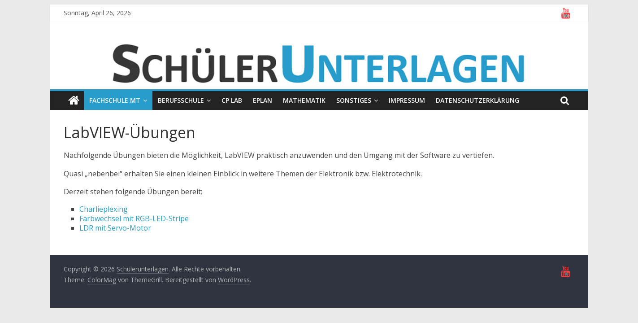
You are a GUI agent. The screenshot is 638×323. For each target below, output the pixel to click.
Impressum (407, 100)
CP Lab (231, 100)
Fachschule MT (114, 100)
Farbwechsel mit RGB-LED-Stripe (134, 218)
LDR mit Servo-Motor (115, 228)
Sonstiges (353, 100)
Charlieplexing (103, 209)
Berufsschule (181, 100)
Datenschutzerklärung (477, 100)
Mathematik (304, 100)
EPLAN (262, 100)
